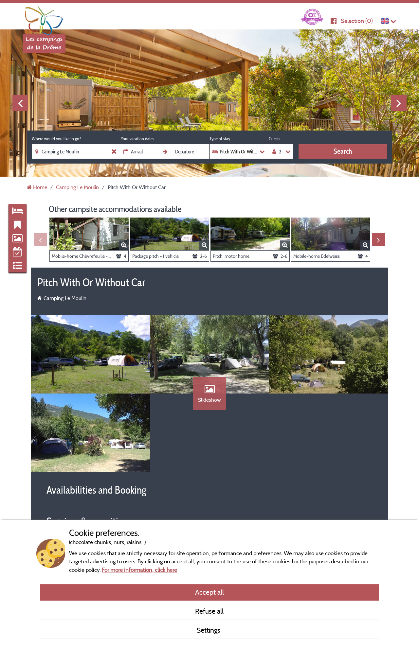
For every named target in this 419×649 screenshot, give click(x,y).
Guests (274, 139)
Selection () (357, 21)
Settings (209, 630)
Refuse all (209, 611)
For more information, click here (139, 569)
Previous (20, 103)
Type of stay (220, 139)
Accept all (209, 592)
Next (399, 103)
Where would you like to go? (56, 139)
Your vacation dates (137, 139)
